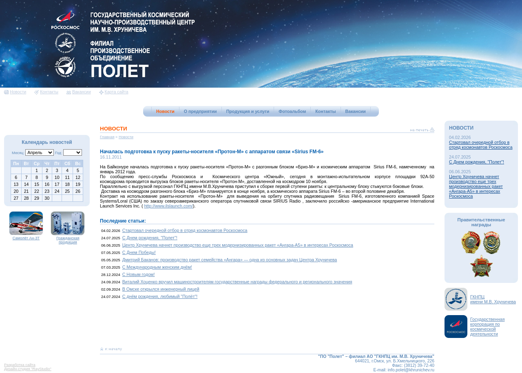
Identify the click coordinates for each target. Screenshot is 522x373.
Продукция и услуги (248, 111)
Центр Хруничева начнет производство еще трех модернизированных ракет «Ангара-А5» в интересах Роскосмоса (237, 245)
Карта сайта (113, 92)
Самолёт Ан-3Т (26, 236)
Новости (15, 92)
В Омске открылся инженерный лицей (160, 289)
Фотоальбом (292, 111)
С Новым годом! (138, 274)
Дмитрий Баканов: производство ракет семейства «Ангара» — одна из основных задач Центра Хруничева (229, 259)
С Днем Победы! (139, 252)
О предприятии (200, 111)
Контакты (46, 92)
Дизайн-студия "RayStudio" (27, 369)
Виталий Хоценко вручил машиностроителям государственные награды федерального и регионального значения (237, 281)
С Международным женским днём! (157, 267)
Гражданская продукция (68, 238)
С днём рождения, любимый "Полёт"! (160, 296)
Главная (107, 137)
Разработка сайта (19, 365)
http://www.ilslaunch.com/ (168, 205)
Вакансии (78, 92)
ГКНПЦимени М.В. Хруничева (493, 299)
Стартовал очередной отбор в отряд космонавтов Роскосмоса (185, 230)
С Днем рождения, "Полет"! (149, 237)
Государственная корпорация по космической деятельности (487, 326)
